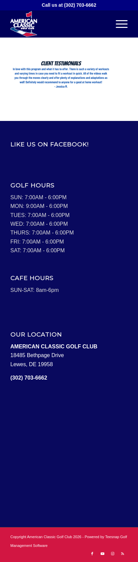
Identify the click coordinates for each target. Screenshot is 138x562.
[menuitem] (118, 23)
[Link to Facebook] (92, 554)
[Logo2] (57, 23)
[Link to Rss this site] (122, 554)
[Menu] (118, 23)
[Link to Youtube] (102, 554)
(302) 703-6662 (80, 5)
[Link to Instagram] (112, 554)
